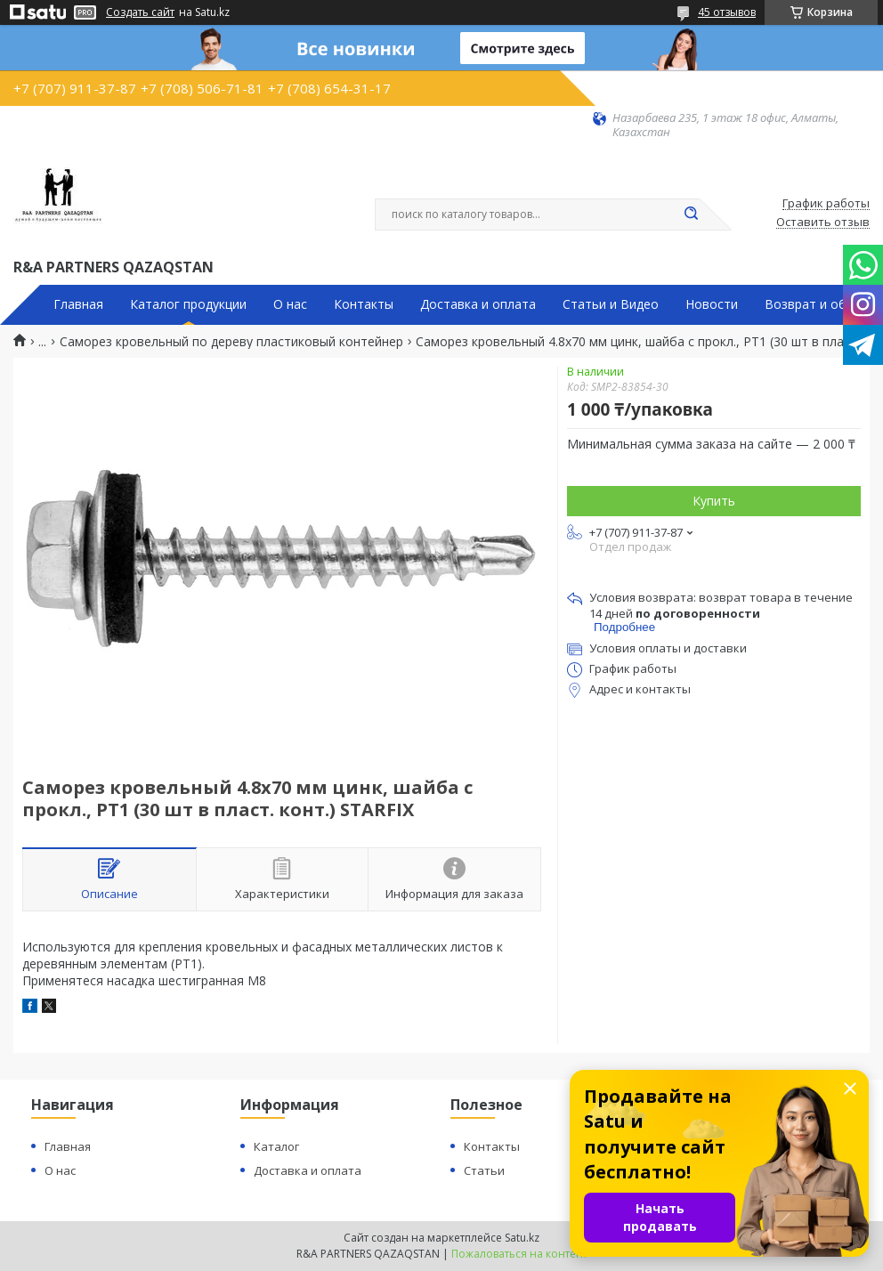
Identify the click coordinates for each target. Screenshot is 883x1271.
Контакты (363, 304)
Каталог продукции (188, 304)
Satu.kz (522, 1237)
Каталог (276, 1146)
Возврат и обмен (817, 304)
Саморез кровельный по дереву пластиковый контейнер (231, 342)
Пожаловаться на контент (519, 1253)
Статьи (484, 1170)
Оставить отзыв (823, 222)
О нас (290, 304)
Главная (78, 304)
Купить (714, 500)
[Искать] (691, 214)
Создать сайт (140, 12)
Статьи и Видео (611, 304)
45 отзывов (727, 12)
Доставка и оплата (478, 304)
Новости (711, 304)
